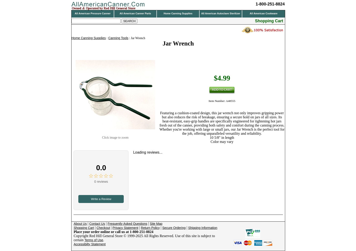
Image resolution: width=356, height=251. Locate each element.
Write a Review (101, 199)
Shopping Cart (84, 228)
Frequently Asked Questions (127, 224)
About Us (80, 224)
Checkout (103, 228)
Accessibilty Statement (90, 244)
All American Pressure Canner (93, 13)
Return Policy (150, 228)
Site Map (156, 224)
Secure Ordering (174, 228)
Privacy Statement (125, 228)
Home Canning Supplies (178, 13)
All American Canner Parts (135, 13)
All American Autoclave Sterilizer (220, 13)
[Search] (96, 21)
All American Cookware (263, 13)
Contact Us (97, 224)
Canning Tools (118, 38)
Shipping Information (202, 228)
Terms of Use (93, 240)
